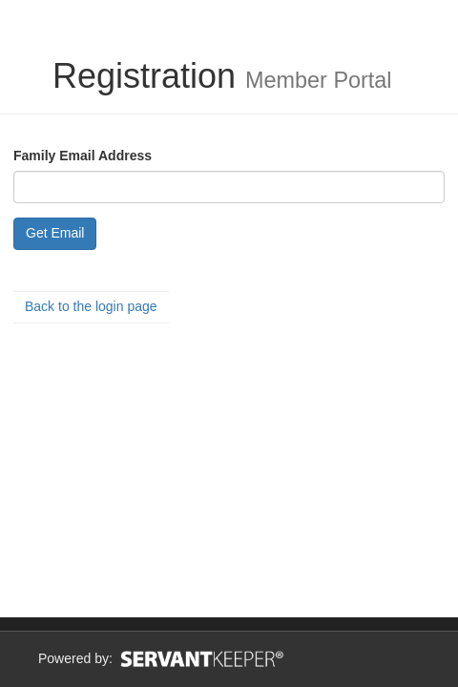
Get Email (55, 232)
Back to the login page (91, 306)
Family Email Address (82, 155)
